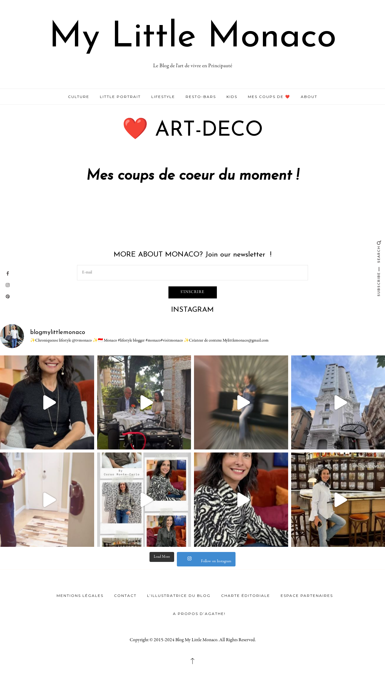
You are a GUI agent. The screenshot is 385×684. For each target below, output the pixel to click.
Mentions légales (80, 595)
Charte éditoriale (245, 595)
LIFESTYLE (163, 96)
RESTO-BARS (201, 96)
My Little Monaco (192, 37)
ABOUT (309, 96)
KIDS (231, 96)
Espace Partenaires (307, 595)
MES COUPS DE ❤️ (269, 96)
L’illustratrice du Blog (179, 595)
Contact (125, 595)
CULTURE (78, 96)
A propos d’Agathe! (199, 613)
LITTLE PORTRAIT (120, 96)
